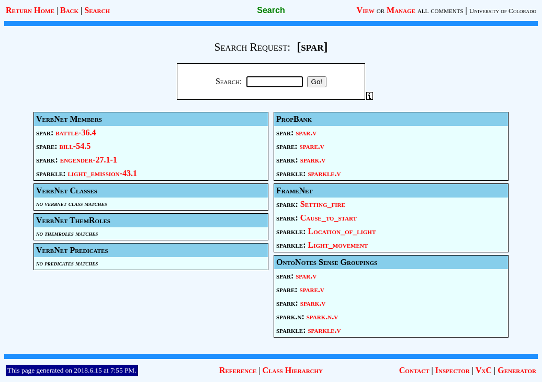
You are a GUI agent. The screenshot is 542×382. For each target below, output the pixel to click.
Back (69, 10)
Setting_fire (322, 204)
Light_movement (338, 244)
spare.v (312, 146)
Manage (401, 10)
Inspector (452, 370)
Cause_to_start (328, 217)
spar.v (306, 132)
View (366, 10)
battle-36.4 (75, 132)
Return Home (30, 10)
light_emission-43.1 (102, 173)
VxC (484, 370)
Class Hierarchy (293, 370)
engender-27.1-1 (88, 159)
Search (97, 10)
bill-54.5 (75, 146)
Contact (414, 370)
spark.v (312, 159)
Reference (237, 370)
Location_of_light (342, 231)
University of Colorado (502, 11)
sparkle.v (324, 173)
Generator (517, 370)
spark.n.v (322, 316)
